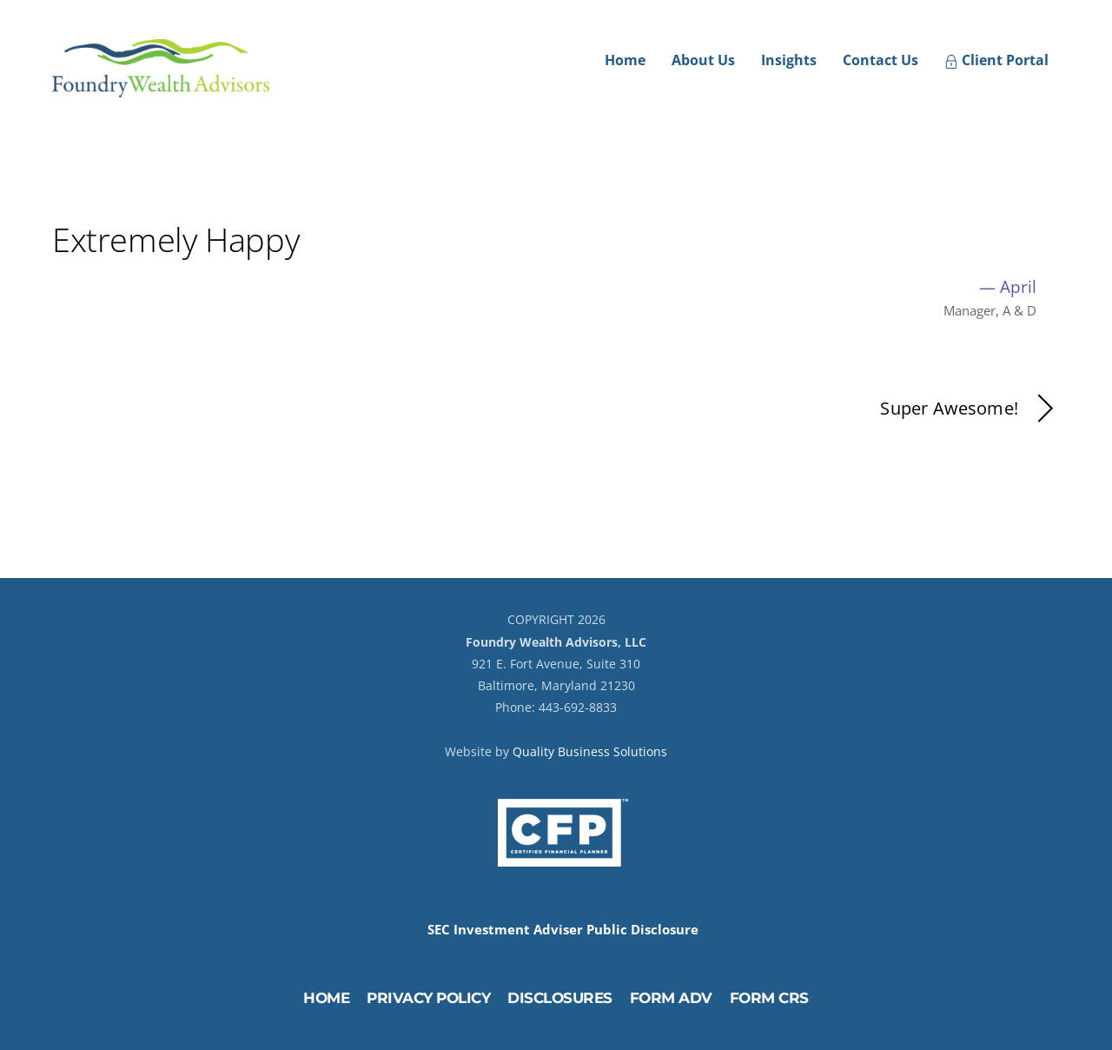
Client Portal (996, 60)
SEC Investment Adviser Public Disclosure (562, 929)
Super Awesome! (970, 409)
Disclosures (559, 998)
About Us (703, 60)
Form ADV (671, 998)
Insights (789, 60)
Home (625, 60)
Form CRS (769, 998)
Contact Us (880, 60)
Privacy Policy (428, 998)
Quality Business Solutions (590, 751)
